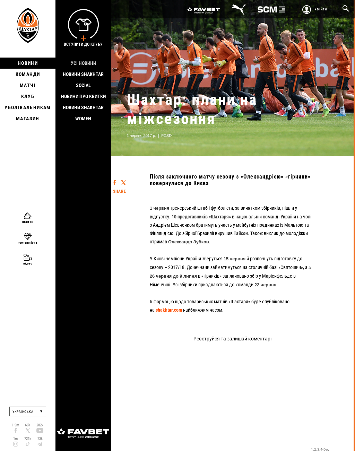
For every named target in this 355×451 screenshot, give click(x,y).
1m (15, 438)
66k (27, 425)
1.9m (15, 425)
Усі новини (83, 63)
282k (39, 425)
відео (28, 263)
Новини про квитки (83, 96)
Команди (28, 74)
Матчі (28, 85)
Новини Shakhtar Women (83, 113)
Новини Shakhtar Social (83, 79)
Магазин (28, 118)
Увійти (320, 9)
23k (40, 438)
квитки (28, 222)
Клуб (28, 96)
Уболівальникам (28, 107)
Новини (28, 63)
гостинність (28, 242)
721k (27, 438)
